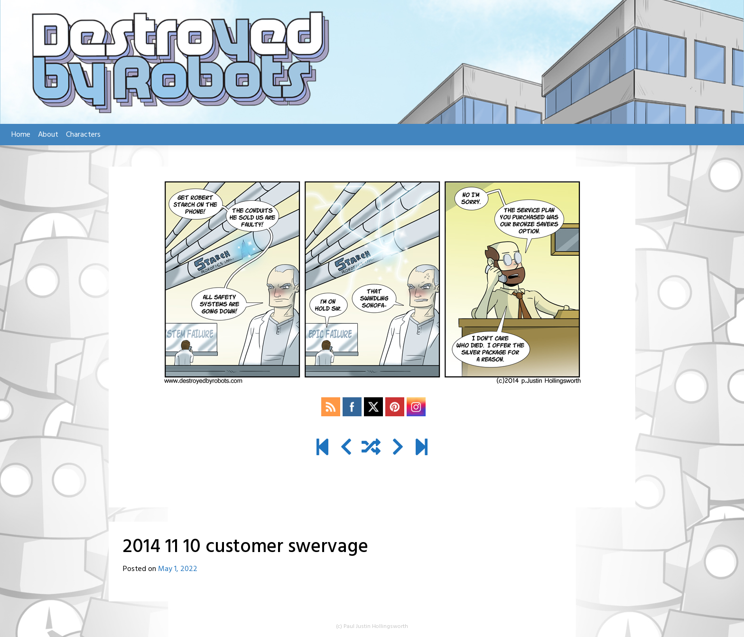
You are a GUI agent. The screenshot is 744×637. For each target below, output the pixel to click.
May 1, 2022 (177, 569)
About (48, 135)
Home (20, 135)
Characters (83, 135)
